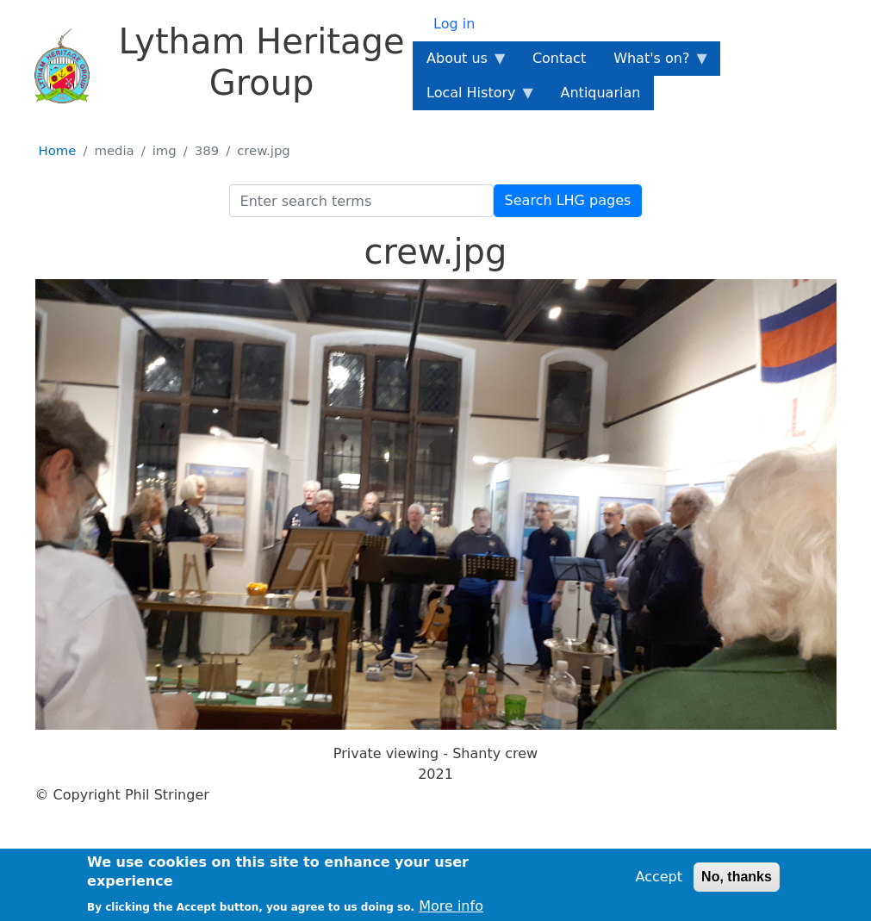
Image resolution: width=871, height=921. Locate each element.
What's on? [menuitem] (655, 63)
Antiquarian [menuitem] (601, 92)
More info (451, 909)
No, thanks (736, 880)
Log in (454, 24)
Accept (658, 880)
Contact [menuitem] (559, 58)
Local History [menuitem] (474, 97)
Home (58, 151)
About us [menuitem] (460, 63)
